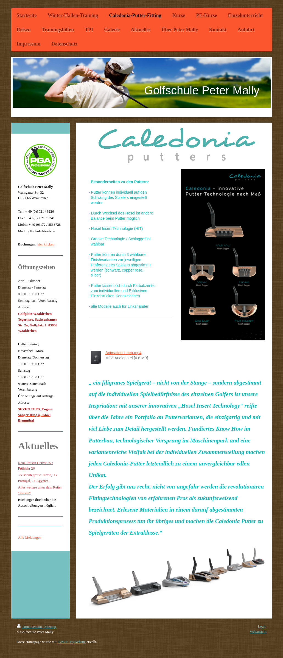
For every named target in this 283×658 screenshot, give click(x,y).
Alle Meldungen (29, 537)
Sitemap (50, 627)
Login (262, 626)
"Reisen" (24, 493)
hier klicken (45, 244)
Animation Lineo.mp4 (123, 353)
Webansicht (258, 631)
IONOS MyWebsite (71, 642)
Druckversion (30, 627)
